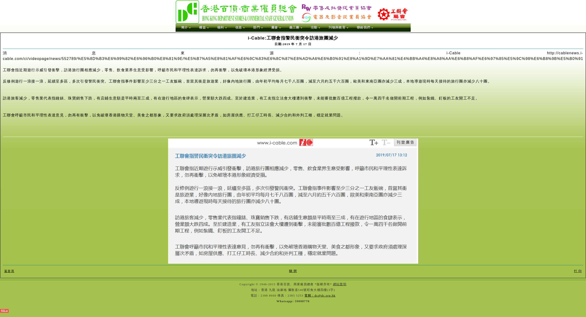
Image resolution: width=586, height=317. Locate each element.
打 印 (578, 271)
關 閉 (293, 271)
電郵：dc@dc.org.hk (319, 295)
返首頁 (9, 271)
